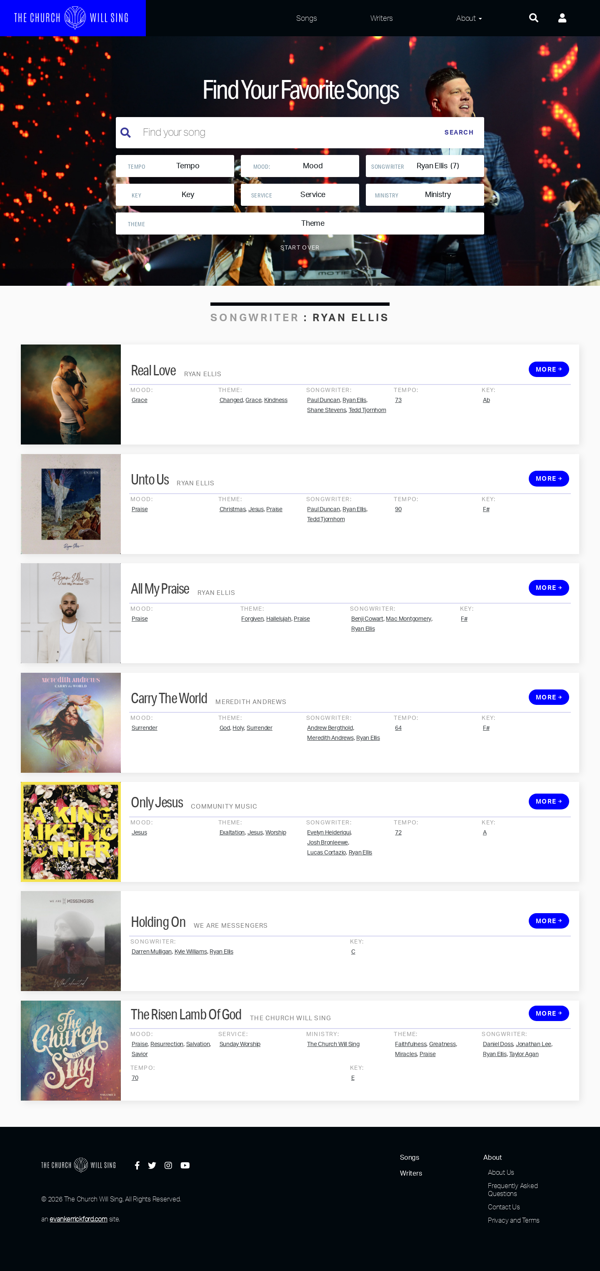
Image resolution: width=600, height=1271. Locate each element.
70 (135, 1114)
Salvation (198, 1080)
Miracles (406, 1090)
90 (398, 546)
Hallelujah (278, 655)
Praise (140, 546)
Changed (231, 436)
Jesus (256, 546)
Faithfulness (410, 1080)
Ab (486, 436)
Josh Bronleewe (327, 878)
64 (398, 764)
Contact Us (504, 1207)
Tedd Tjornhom (367, 446)
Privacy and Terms (514, 1220)
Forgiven (252, 655)
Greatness (442, 1080)
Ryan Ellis (354, 436)
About (466, 17)
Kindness (276, 436)
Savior (140, 1090)
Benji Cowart (367, 655)
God (225, 764)
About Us (501, 1172)
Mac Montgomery (408, 655)
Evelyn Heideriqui (328, 868)
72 (398, 868)
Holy (238, 764)
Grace (140, 436)
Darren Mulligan (152, 988)
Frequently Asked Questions (513, 1189)
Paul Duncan (323, 436)
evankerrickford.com (78, 1219)
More (549, 405)
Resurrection (166, 1080)
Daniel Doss (498, 1080)
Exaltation (232, 868)
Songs (306, 17)
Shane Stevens (326, 446)
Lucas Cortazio (326, 888)
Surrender (145, 764)
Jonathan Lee (533, 1080)
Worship (275, 868)
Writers (381, 17)
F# (486, 546)
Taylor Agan (523, 1090)
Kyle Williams (191, 988)
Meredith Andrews (330, 774)
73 (398, 436)
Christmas (233, 546)
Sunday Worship (240, 1080)
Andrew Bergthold (329, 764)
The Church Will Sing (333, 1080)
